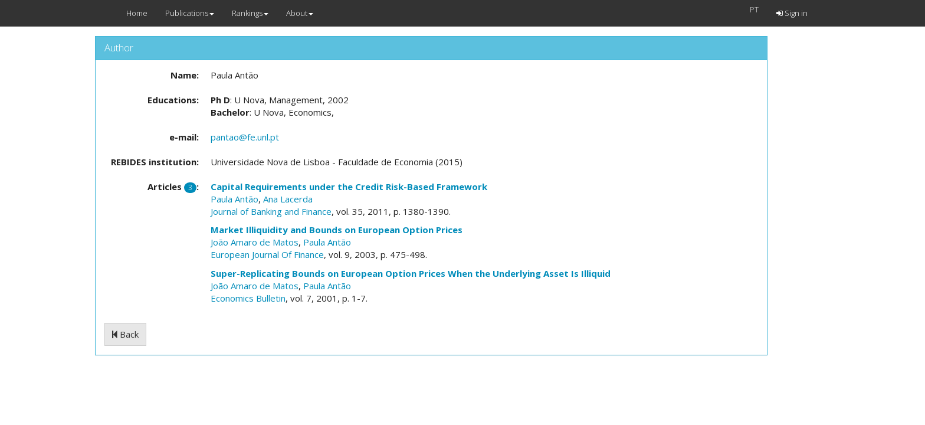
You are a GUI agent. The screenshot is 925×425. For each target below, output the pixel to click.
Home (136, 13)
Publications (189, 13)
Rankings (250, 13)
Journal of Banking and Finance (271, 211)
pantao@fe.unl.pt (245, 137)
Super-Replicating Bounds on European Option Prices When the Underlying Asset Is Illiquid (411, 273)
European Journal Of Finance (267, 254)
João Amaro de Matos (255, 242)
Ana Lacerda (288, 199)
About (299, 13)
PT (754, 9)
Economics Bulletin (248, 298)
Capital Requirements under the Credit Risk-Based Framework (349, 186)
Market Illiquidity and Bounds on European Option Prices (336, 230)
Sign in (792, 13)
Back (125, 334)
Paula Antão (234, 199)
